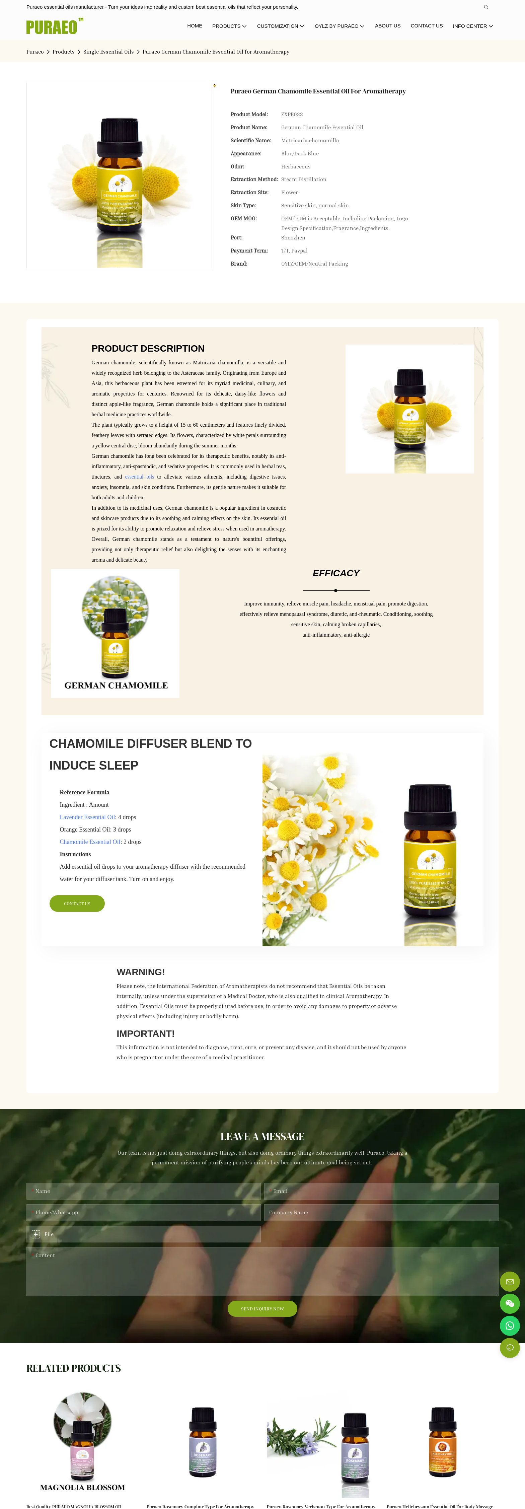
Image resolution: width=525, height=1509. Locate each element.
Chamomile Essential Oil (90, 842)
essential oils (139, 477)
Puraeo (35, 51)
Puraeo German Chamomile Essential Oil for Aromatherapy (216, 51)
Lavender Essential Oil (87, 817)
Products (64, 51)
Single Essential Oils (108, 51)
